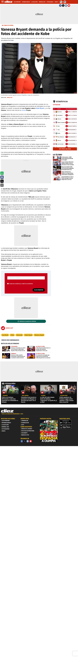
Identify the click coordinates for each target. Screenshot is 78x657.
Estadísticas (62, 101)
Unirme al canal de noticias (28, 321)
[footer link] (39, 414)
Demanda (19, 335)
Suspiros (5, 395)
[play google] (68, 422)
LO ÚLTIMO (57, 155)
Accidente (5, 335)
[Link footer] (7, 411)
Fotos (12, 335)
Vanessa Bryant (39, 335)
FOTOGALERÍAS (10, 383)
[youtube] (30, 441)
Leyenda (43, 395)
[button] (2, 173)
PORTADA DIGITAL (45, 419)
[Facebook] (21, 441)
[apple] (68, 427)
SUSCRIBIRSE (38, 290)
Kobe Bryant (40, 108)
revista (23, 110)
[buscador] (61, 2)
